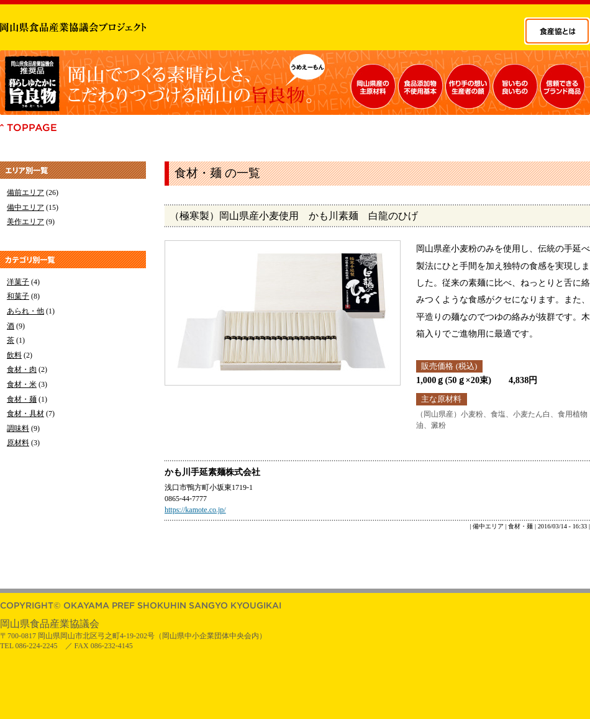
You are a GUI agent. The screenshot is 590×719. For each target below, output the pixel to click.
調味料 (18, 428)
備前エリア (25, 192)
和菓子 (18, 296)
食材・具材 (25, 413)
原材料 (18, 442)
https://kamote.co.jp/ (195, 509)
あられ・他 (25, 311)
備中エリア (25, 207)
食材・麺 (22, 399)
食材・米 (22, 384)
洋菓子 (18, 282)
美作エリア (25, 221)
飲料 (14, 355)
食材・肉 (22, 369)
